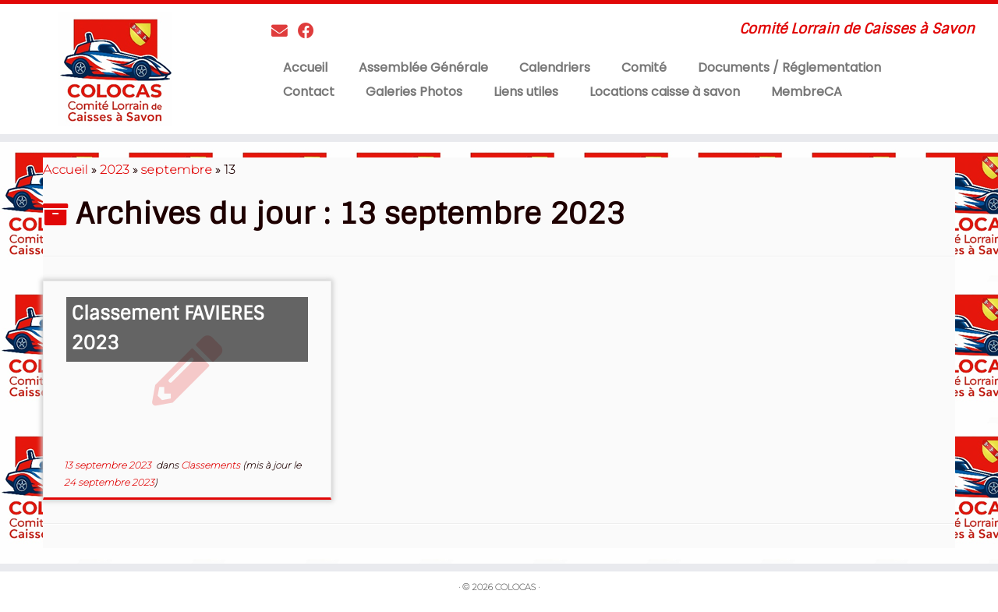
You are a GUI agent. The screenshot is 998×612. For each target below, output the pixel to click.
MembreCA (806, 92)
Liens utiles (526, 92)
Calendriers (554, 67)
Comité (644, 67)
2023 (114, 169)
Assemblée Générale (423, 67)
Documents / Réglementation (789, 67)
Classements (211, 465)
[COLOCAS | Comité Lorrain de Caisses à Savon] (115, 69)
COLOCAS (515, 587)
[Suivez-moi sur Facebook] (311, 31)
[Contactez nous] (284, 31)
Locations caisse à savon (664, 92)
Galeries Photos (414, 92)
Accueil (305, 67)
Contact (308, 92)
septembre (176, 169)
